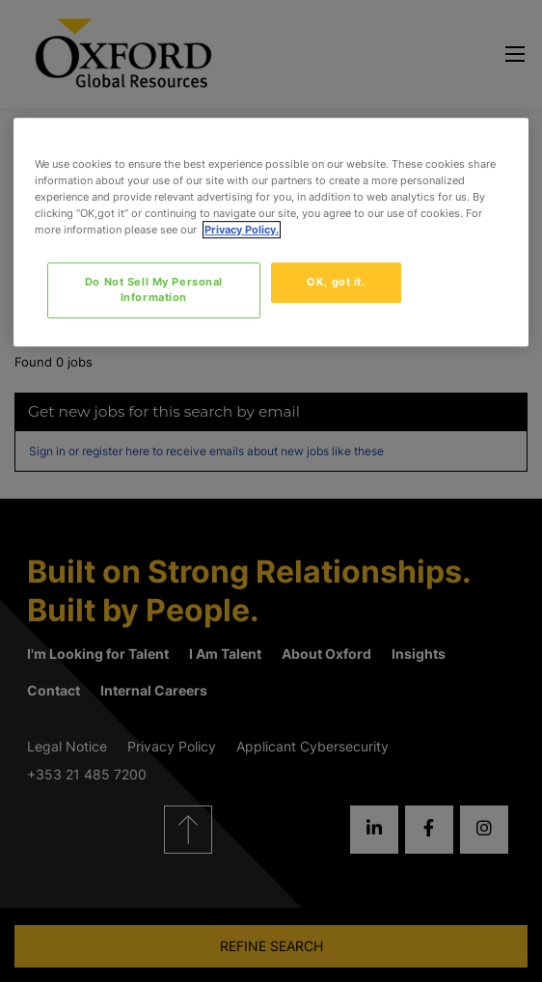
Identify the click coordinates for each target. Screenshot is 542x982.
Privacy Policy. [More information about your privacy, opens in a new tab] (241, 229)
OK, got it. (336, 281)
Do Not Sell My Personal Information (154, 289)
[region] (271, 232)
